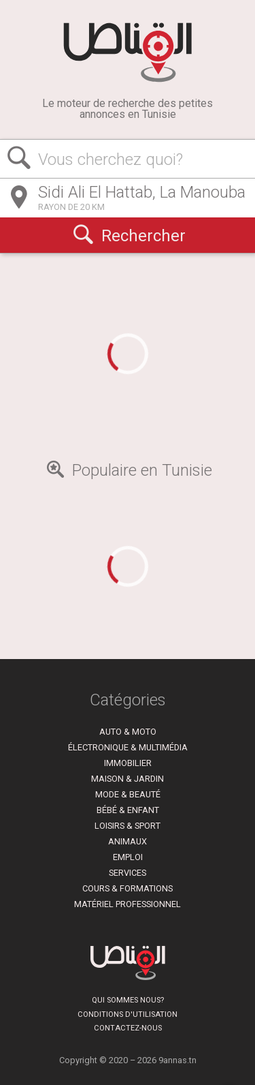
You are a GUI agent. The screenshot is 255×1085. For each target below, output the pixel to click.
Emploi (128, 857)
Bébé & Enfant (128, 810)
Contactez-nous (128, 1028)
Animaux (127, 841)
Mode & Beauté (127, 794)
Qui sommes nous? (128, 1000)
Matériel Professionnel (127, 904)
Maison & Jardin (127, 779)
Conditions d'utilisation (127, 1014)
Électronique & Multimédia (128, 747)
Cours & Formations (127, 888)
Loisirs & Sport (127, 826)
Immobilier (128, 763)
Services (127, 873)
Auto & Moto (127, 732)
